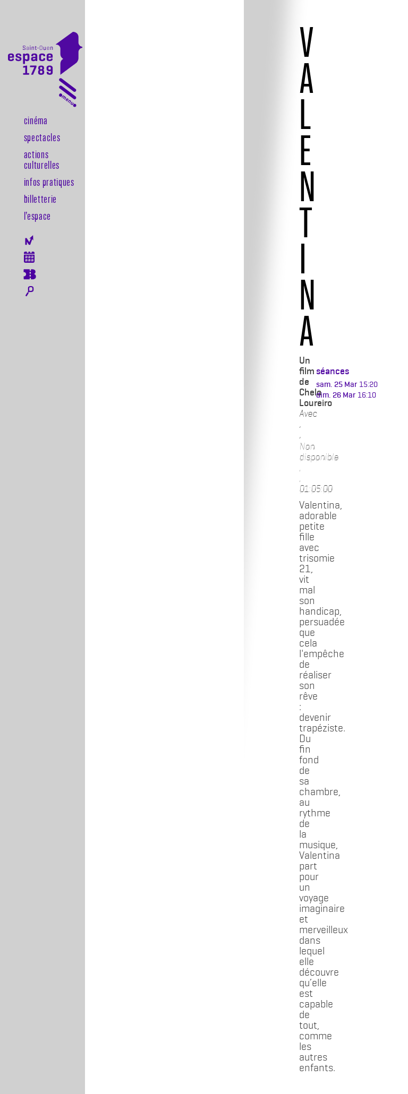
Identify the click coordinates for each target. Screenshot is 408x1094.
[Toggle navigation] (67, 95)
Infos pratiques (49, 181)
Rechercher (29, 291)
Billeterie (29, 274)
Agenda (29, 257)
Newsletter (29, 240)
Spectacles (42, 137)
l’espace (37, 215)
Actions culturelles (42, 159)
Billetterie (40, 198)
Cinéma (36, 120)
